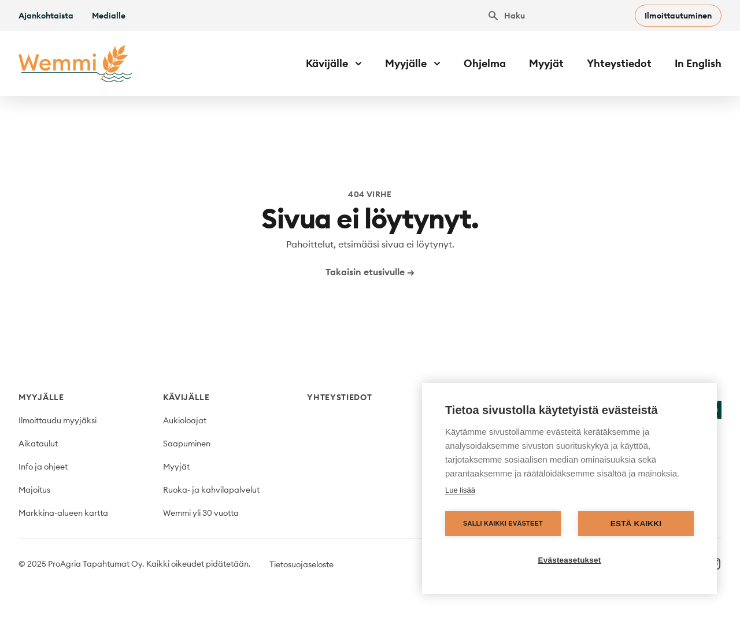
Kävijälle (186, 397)
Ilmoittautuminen (678, 15)
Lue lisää (460, 490)
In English (698, 63)
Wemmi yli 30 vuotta (201, 513)
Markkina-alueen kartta (63, 513)
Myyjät (546, 63)
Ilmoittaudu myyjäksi (57, 420)
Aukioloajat (184, 420)
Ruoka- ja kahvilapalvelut (211, 490)
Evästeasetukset (569, 560)
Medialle (108, 15)
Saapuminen (186, 443)
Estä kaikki (635, 523)
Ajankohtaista (45, 15)
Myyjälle (41, 397)
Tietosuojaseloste (301, 564)
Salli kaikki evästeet (503, 523)
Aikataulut (38, 443)
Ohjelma (485, 63)
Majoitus (34, 490)
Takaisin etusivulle (370, 272)
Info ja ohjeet (43, 466)
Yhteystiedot (619, 63)
